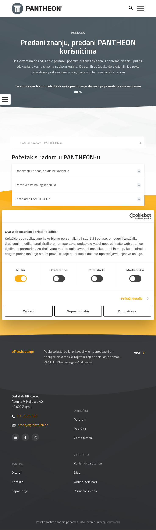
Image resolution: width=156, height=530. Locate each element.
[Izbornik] (138, 8)
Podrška (80, 428)
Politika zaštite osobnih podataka (57, 522)
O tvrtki (17, 472)
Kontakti (18, 482)
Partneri (80, 419)
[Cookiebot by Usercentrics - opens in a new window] (132, 216)
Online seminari (85, 482)
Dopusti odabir (78, 311)
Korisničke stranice (88, 463)
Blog (77, 472)
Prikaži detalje (132, 298)
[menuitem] (128, 8)
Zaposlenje (20, 491)
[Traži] (128, 8)
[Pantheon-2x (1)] (68, 8)
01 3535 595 (25, 415)
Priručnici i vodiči (86, 491)
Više (137, 352)
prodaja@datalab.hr (30, 424)
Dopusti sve (127, 311)
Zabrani (28, 311)
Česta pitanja (83, 437)
